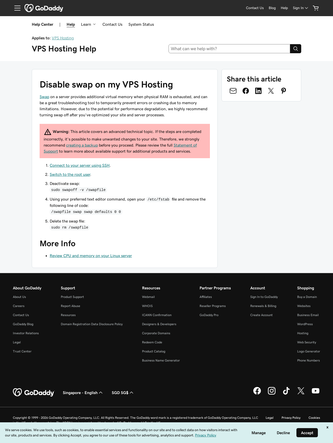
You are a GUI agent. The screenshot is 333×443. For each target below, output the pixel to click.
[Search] (295, 48)
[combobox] (229, 48)
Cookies (314, 417)
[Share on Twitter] (271, 91)
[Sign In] (301, 8)
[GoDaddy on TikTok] (286, 394)
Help (71, 24)
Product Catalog (153, 351)
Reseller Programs (213, 306)
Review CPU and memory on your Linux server (91, 256)
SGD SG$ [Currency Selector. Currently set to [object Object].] (123, 393)
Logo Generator (308, 351)
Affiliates (206, 296)
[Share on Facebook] (245, 91)
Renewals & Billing (263, 306)
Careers (18, 306)
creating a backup (82, 145)
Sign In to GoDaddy (264, 296)
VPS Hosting (63, 38)
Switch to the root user (70, 174)
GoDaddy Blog (23, 324)
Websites (304, 306)
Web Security (306, 342)
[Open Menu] (15, 8)
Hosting (302, 333)
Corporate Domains (156, 333)
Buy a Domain (307, 296)
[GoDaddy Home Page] (34, 392)
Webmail (148, 296)
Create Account (261, 315)
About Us (19, 296)
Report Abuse (70, 306)
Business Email (308, 315)
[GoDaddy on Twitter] (301, 394)
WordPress (305, 324)
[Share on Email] (233, 91)
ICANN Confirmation (157, 315)
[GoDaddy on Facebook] (257, 394)
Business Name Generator (161, 360)
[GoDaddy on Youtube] (315, 394)
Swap (44, 97)
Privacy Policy (291, 417)
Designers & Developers (159, 324)
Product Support (72, 296)
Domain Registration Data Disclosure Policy (92, 324)
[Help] (284, 8)
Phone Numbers (308, 360)
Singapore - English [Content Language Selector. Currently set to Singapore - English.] (83, 393)
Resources (68, 315)
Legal (17, 342)
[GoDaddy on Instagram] (271, 394)
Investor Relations (26, 333)
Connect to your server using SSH (80, 165)
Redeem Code (152, 342)
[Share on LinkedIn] (258, 91)
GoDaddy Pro (209, 315)
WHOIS (147, 306)
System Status (141, 24)
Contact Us (112, 24)
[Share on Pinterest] (283, 91)
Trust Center (22, 351)
